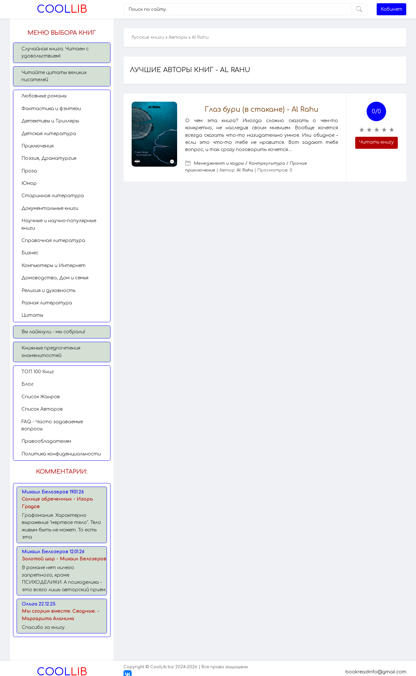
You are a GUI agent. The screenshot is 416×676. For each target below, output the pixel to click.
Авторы (178, 37)
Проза (29, 171)
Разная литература (46, 302)
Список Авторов (42, 409)
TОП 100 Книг (37, 371)
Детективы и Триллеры (50, 121)
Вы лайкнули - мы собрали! (53, 331)
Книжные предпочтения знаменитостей (50, 352)
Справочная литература (53, 240)
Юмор (29, 183)
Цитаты (32, 315)
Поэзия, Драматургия (48, 158)
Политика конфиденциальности (61, 454)
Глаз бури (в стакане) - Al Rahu (261, 109)
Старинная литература (52, 195)
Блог (27, 384)
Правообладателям (46, 441)
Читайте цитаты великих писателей (54, 76)
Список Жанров (40, 396)
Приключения (37, 146)
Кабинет (391, 9)
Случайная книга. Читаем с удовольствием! (55, 52)
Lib (62, 9)
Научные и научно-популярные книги (58, 224)
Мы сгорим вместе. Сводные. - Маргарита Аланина (60, 615)
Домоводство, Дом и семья (54, 277)
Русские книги (148, 37)
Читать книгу (376, 142)
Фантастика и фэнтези (51, 108)
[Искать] (359, 9)
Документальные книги (49, 208)
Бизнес (29, 252)
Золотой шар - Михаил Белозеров (64, 558)
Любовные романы (44, 96)
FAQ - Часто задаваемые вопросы (52, 425)
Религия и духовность (48, 290)
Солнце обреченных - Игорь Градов (57, 503)
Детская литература (48, 133)
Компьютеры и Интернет (53, 265)
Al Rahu (245, 170)
